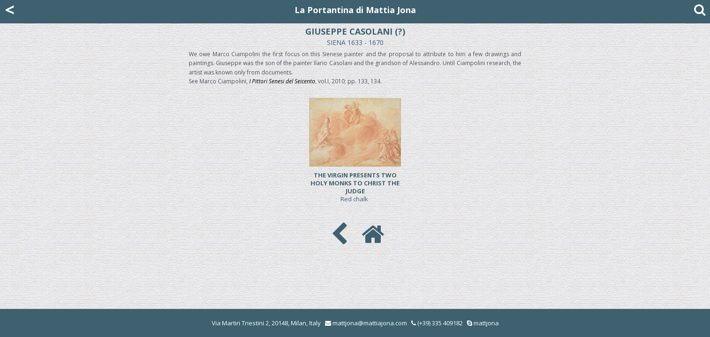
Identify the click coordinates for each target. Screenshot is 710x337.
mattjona (486, 323)
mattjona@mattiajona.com (370, 323)
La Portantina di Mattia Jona (355, 9)
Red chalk (355, 187)
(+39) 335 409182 (437, 323)
